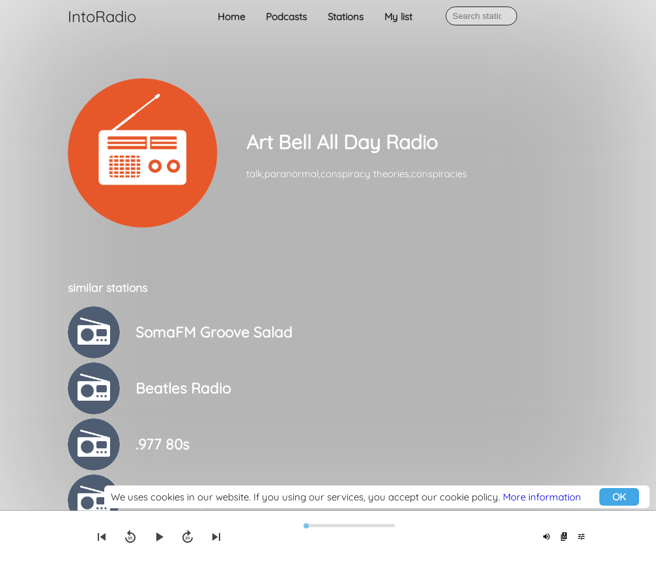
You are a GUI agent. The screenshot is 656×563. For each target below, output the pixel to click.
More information (542, 497)
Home (231, 16)
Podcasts (286, 16)
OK (619, 497)
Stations (346, 16)
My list (398, 16)
